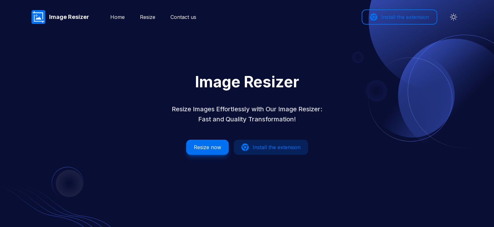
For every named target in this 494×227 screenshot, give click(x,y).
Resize (147, 17)
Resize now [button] (207, 147)
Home (117, 17)
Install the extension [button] (399, 17)
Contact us (183, 17)
